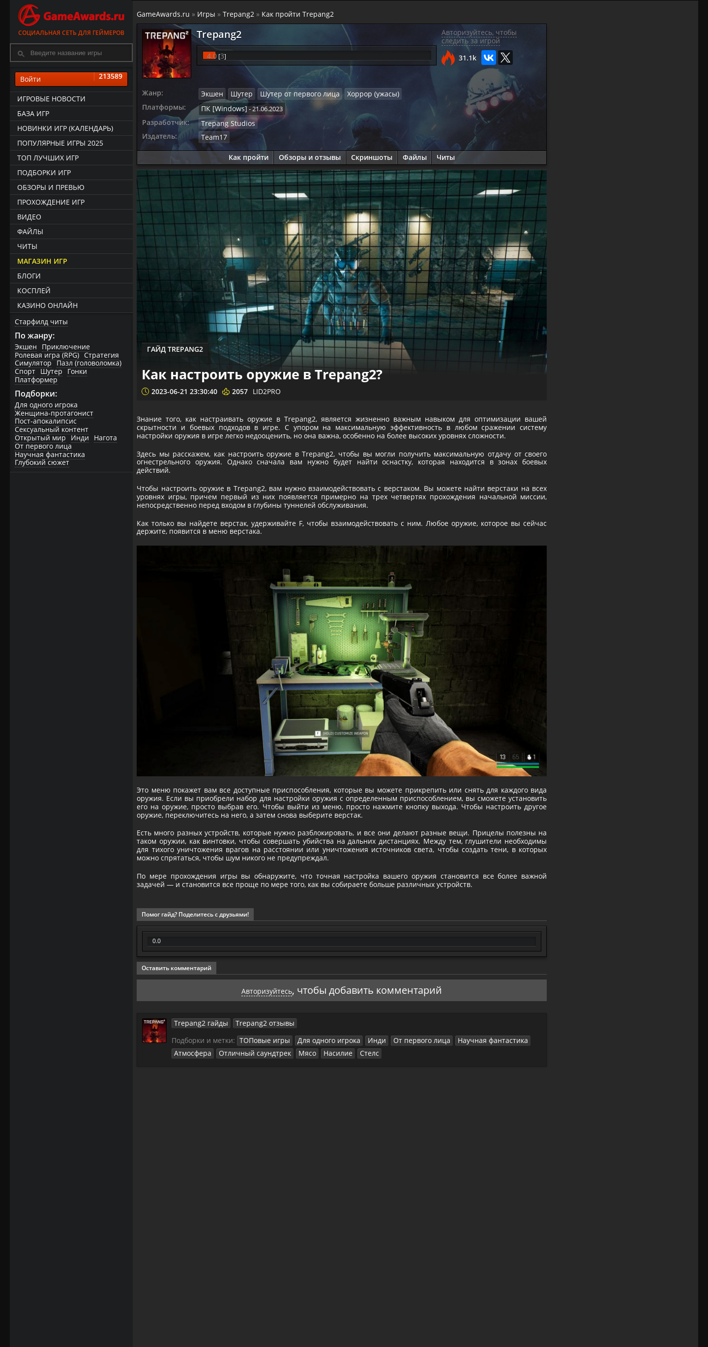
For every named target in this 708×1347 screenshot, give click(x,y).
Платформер (36, 379)
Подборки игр (44, 172)
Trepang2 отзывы (256, 1107)
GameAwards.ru (164, 14)
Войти (71, 79)
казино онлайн (47, 305)
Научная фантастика (50, 454)
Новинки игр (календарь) (65, 128)
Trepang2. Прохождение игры (646, 346)
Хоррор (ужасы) (361, 93)
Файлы (30, 231)
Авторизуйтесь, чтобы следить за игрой (478, 37)
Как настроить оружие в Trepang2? (646, 469)
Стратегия (101, 355)
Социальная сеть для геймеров (71, 18)
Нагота (105, 438)
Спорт (25, 371)
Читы (27, 246)
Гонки (77, 371)
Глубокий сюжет (42, 462)
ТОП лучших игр (48, 157)
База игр (33, 113)
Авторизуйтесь (266, 1075)
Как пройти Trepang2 (299, 14)
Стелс (353, 1137)
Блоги (29, 275)
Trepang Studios (226, 120)
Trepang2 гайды (199, 1107)
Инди (80, 438)
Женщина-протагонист (54, 413)
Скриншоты (371, 153)
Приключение (66, 346)
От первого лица (43, 446)
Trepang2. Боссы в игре (642, 385)
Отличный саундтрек (248, 1137)
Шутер (51, 371)
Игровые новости (51, 98)
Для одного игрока (46, 404)
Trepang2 (239, 14)
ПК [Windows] (222, 106)
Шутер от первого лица (293, 93)
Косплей (34, 290)
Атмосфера (192, 1137)
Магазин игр (42, 261)
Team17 (213, 133)
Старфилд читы (41, 321)
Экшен (26, 346)
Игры (207, 14)
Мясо (296, 1137)
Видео (29, 216)
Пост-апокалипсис (46, 421)
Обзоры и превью (51, 187)
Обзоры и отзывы (310, 153)
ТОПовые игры (263, 1125)
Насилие (325, 1137)
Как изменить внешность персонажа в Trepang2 (651, 507)
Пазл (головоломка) (89, 363)
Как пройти (248, 153)
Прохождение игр (51, 202)
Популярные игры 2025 (60, 143)
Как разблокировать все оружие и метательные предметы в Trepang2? (651, 427)
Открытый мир (40, 438)
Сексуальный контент (51, 429)
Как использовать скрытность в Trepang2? (644, 546)
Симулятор (33, 363)
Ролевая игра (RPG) (47, 355)
